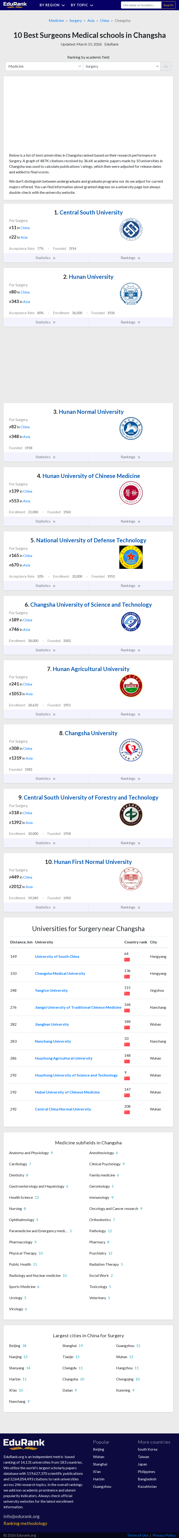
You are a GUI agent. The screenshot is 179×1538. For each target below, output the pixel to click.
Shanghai (100, 1464)
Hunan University (88, 276)
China (104, 20)
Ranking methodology (25, 1523)
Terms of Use (137, 1535)
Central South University (88, 212)
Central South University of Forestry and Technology (88, 797)
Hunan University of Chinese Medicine (88, 475)
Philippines (146, 1471)
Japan (142, 1464)
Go (165, 66)
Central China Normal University (63, 1109)
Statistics (46, 257)
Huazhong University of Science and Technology (76, 1075)
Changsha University (88, 733)
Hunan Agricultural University (88, 668)
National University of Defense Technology (88, 540)
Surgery (75, 20)
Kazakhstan (147, 1486)
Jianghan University (52, 1024)
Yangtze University (51, 990)
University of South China (57, 956)
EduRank (111, 44)
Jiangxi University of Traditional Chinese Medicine (78, 1007)
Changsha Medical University (60, 973)
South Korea (147, 1449)
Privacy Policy (164, 1535)
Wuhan (98, 1456)
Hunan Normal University (88, 411)
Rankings (131, 257)
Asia (90, 20)
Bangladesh (147, 1479)
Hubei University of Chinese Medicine (67, 1092)
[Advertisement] (44, 116)
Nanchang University (53, 1041)
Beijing (98, 1449)
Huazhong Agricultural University (64, 1058)
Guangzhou (102, 1486)
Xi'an (97, 1471)
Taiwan (143, 1456)
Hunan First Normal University (88, 861)
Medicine (56, 20)
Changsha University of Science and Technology (88, 604)
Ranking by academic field (88, 57)
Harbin (98, 1479)
